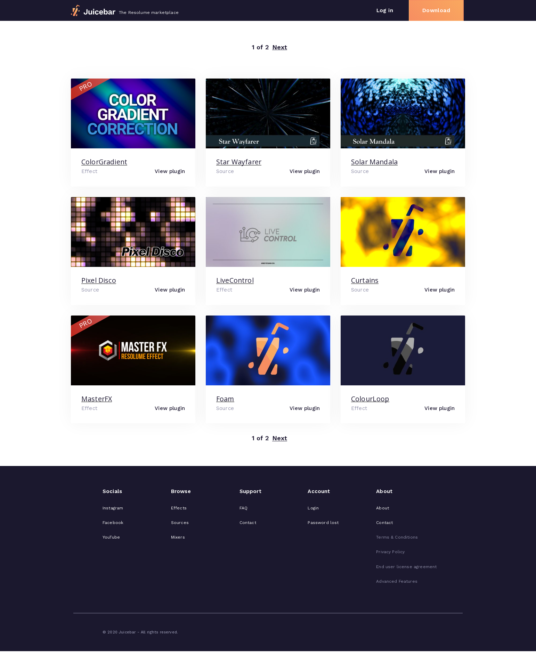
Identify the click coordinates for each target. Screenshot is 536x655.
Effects (179, 508)
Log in (384, 10)
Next (279, 47)
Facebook (113, 522)
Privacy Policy (390, 551)
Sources (180, 522)
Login (313, 508)
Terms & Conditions (397, 537)
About (382, 508)
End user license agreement (406, 566)
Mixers (178, 537)
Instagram (113, 508)
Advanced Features (396, 581)
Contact (247, 522)
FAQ (243, 508)
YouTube (111, 537)
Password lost (323, 522)
